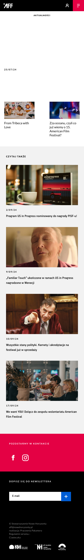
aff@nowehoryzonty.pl (21, 527)
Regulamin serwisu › (19, 534)
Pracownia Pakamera (31, 530)
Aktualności (42, 15)
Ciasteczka (15, 537)
